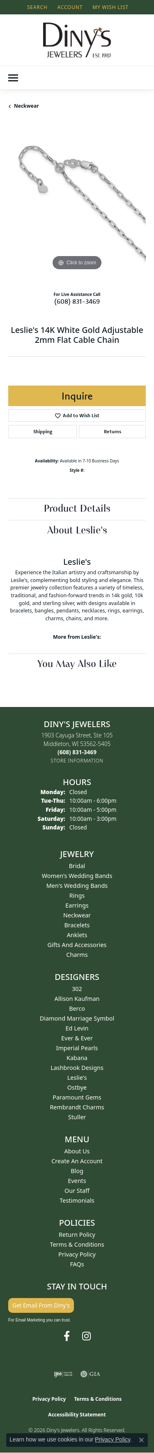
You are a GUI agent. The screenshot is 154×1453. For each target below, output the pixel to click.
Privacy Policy (77, 1254)
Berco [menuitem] (77, 1008)
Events (77, 1181)
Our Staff (77, 1190)
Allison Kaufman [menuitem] (77, 999)
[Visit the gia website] (90, 1374)
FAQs (77, 1264)
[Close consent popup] (141, 1439)
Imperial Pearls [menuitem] (77, 1048)
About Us (77, 1151)
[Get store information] (77, 760)
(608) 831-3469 (77, 301)
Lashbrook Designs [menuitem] (77, 1068)
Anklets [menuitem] (77, 935)
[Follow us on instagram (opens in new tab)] (86, 1336)
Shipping (42, 431)
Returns (112, 431)
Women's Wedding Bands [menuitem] (77, 876)
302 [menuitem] (77, 989)
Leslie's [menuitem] (77, 1077)
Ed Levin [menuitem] (77, 1028)
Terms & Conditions (77, 1244)
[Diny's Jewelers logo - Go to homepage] (77, 40)
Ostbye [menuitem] (77, 1087)
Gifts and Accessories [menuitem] (77, 945)
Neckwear (26, 105)
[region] (77, 204)
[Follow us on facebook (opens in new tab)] (67, 1336)
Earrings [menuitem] (76, 905)
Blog (77, 1171)
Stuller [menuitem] (77, 1117)
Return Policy (77, 1234)
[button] (36, 7)
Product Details (77, 509)
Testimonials (77, 1200)
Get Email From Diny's (41, 1305)
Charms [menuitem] (76, 955)
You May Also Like (77, 665)
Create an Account (77, 1161)
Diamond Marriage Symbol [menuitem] (77, 1018)
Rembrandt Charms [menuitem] (77, 1107)
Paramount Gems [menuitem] (77, 1097)
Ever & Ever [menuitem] (77, 1038)
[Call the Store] (77, 752)
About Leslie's (77, 531)
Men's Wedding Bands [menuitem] (77, 885)
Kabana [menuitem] (77, 1058)
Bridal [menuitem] (77, 866)
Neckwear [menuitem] (77, 915)
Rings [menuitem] (77, 895)
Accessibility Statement (77, 1414)
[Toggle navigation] (13, 78)
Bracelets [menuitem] (77, 925)
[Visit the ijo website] (63, 1374)
